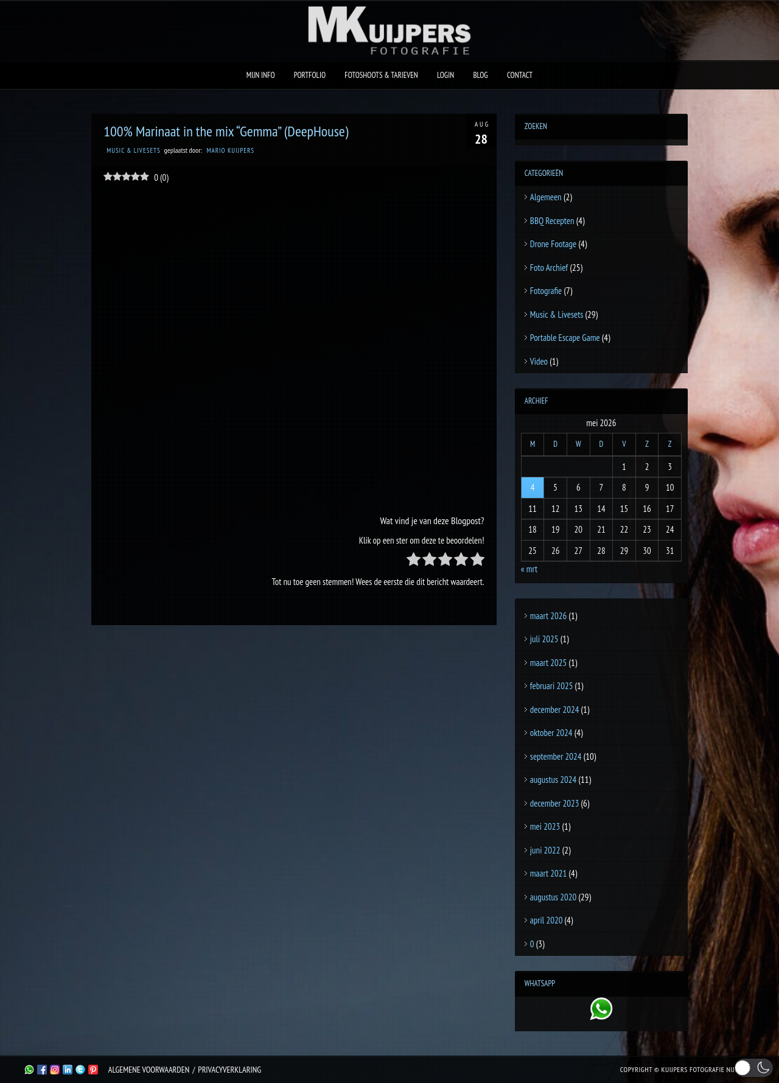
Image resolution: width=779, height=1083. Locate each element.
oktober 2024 (551, 732)
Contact (520, 75)
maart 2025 (548, 662)
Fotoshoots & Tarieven (381, 75)
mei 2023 (545, 826)
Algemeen (546, 197)
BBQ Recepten (552, 220)
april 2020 (546, 920)
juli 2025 (544, 639)
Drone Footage (553, 244)
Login (445, 75)
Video (539, 361)
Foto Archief (549, 267)
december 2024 (554, 709)
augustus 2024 (553, 779)
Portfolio (310, 75)
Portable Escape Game (565, 337)
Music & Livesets (134, 150)
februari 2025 (551, 686)
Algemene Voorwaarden (148, 1069)
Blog (480, 75)
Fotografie (546, 290)
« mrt (529, 569)
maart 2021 (548, 873)
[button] (754, 1068)
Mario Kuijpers (230, 150)
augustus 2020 (553, 897)
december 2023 (554, 803)
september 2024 (556, 756)
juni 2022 (545, 850)
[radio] (414, 561)
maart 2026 (548, 616)
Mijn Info (260, 75)
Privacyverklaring (229, 1069)
